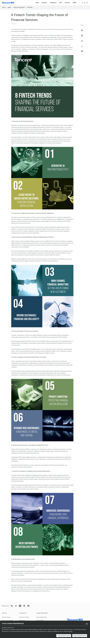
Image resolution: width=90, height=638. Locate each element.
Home (3, 7)
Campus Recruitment (7, 620)
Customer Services (24, 617)
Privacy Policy (40, 620)
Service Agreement (41, 617)
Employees (53, 2)
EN (87, 2)
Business (44, 2)
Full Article (29, 7)
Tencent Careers (6, 617)
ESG (60, 2)
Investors (67, 2)
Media (74, 2)
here (71, 631)
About (37, 2)
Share (82, 25)
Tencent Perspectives (19, 7)
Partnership (22, 620)
